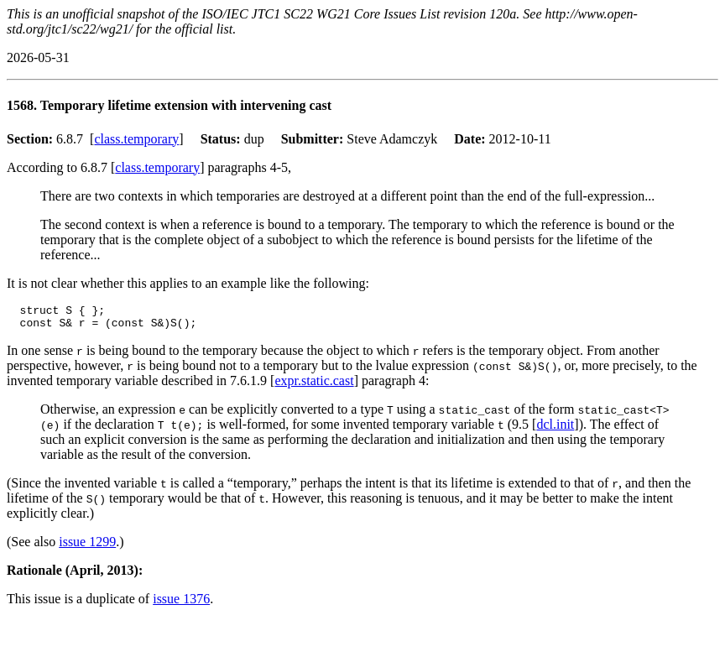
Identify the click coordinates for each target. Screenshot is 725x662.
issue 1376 (181, 604)
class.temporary (136, 139)
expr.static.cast (313, 385)
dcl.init (555, 429)
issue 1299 (87, 547)
